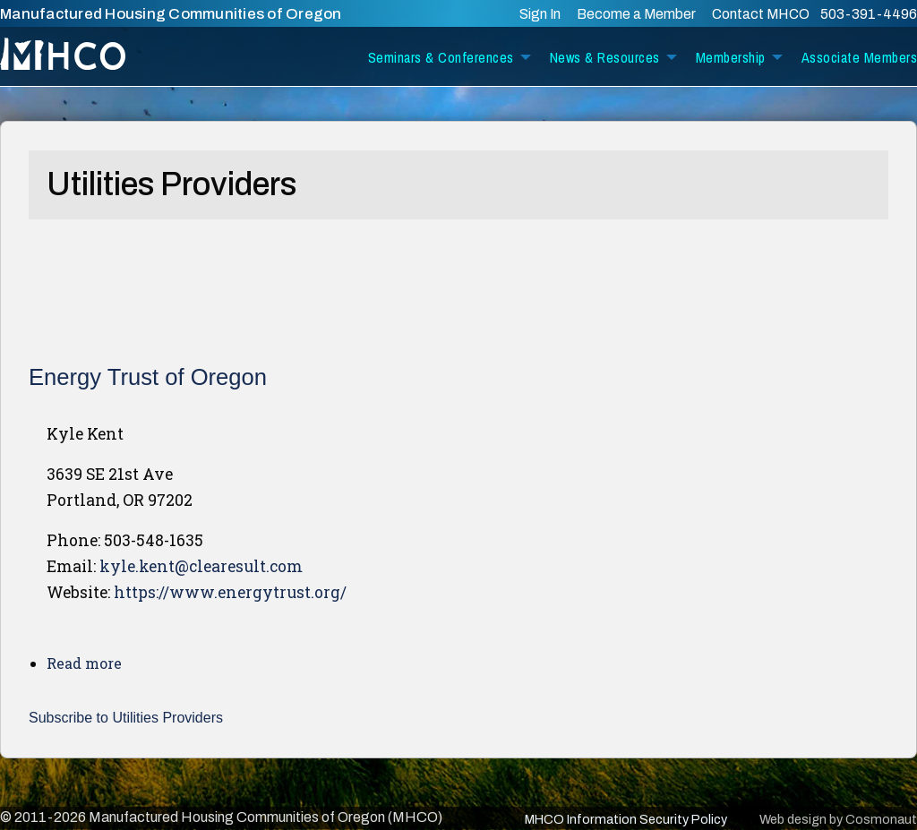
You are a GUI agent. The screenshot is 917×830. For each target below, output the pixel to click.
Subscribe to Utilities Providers (126, 717)
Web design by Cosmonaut (838, 819)
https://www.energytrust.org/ (230, 592)
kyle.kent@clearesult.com (201, 566)
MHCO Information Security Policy (626, 819)
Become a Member (636, 13)
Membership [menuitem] (731, 57)
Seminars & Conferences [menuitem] (441, 57)
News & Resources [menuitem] (605, 57)
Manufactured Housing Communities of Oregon (171, 13)
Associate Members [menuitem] (859, 57)
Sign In (540, 13)
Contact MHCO (762, 13)
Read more (84, 663)
